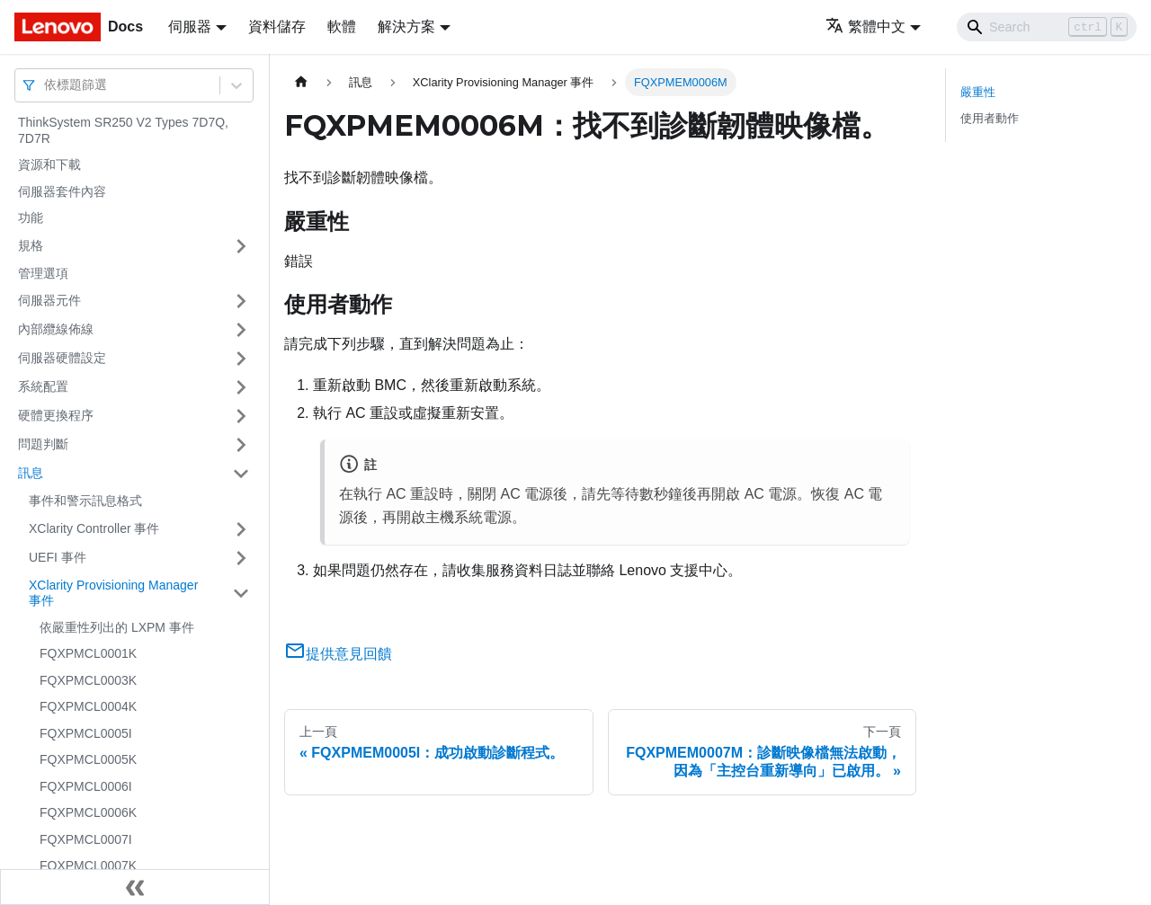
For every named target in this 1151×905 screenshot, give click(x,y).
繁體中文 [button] (865, 26)
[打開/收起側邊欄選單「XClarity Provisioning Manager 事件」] (241, 593)
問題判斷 (43, 444)
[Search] (1047, 27)
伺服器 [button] (189, 26)
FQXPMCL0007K (88, 865)
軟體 (341, 26)
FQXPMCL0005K (88, 759)
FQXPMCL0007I (86, 839)
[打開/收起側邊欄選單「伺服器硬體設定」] (241, 358)
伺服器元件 (49, 300)
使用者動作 (989, 118)
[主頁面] (301, 82)
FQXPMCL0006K (88, 812)
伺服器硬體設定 (62, 357)
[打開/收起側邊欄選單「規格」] (241, 246)
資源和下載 (49, 164)
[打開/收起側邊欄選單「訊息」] (241, 473)
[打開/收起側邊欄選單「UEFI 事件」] (241, 558)
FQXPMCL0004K (88, 706)
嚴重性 (977, 92)
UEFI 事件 (57, 557)
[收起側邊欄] (135, 887)
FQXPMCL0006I (86, 786)
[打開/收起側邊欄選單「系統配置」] (241, 387)
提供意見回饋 (338, 653)
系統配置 (43, 386)
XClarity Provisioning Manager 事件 (113, 593)
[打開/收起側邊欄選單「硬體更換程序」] (241, 416)
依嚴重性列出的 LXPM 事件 (117, 627)
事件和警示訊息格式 (85, 500)
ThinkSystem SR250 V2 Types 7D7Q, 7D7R (123, 130)
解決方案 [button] (406, 26)
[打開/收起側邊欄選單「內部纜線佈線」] (241, 329)
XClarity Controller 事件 (94, 528)
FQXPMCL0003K (88, 680)
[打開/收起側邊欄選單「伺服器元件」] (241, 301)
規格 (30, 245)
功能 (30, 217)
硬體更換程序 (56, 415)
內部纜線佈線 (56, 329)
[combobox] (46, 85)
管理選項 (43, 273)
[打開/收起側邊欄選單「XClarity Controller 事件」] (241, 529)
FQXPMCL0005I (86, 733)
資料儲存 (277, 26)
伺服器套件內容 (62, 191)
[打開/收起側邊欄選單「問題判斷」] (241, 444)
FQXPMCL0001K (88, 653)
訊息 (30, 473)
